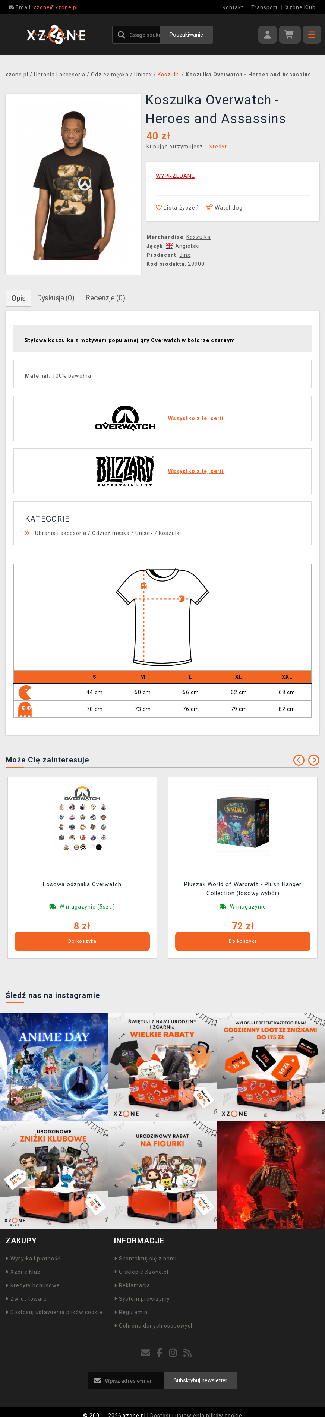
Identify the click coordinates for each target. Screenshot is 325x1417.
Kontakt (233, 7)
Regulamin (131, 1312)
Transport (264, 7)
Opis (18, 298)
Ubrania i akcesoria (60, 533)
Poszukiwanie (186, 34)
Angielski (183, 246)
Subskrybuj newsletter (200, 1380)
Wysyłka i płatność (33, 1259)
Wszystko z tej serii (196, 418)
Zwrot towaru (26, 1299)
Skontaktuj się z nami (145, 1259)
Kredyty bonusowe (33, 1285)
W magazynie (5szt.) (87, 907)
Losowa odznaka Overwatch (82, 884)
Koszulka (198, 237)
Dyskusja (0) (55, 297)
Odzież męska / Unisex (122, 533)
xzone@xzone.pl (43, 7)
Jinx (184, 255)
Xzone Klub (300, 7)
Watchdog (224, 207)
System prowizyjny (142, 1299)
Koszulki (170, 533)
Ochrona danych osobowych (154, 1326)
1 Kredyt (216, 146)
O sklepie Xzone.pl (141, 1272)
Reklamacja (132, 1285)
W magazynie (248, 907)
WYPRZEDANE (175, 176)
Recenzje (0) (105, 297)
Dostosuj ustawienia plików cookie (54, 1312)
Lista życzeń (177, 207)
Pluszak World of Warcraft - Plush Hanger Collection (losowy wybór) (243, 889)
